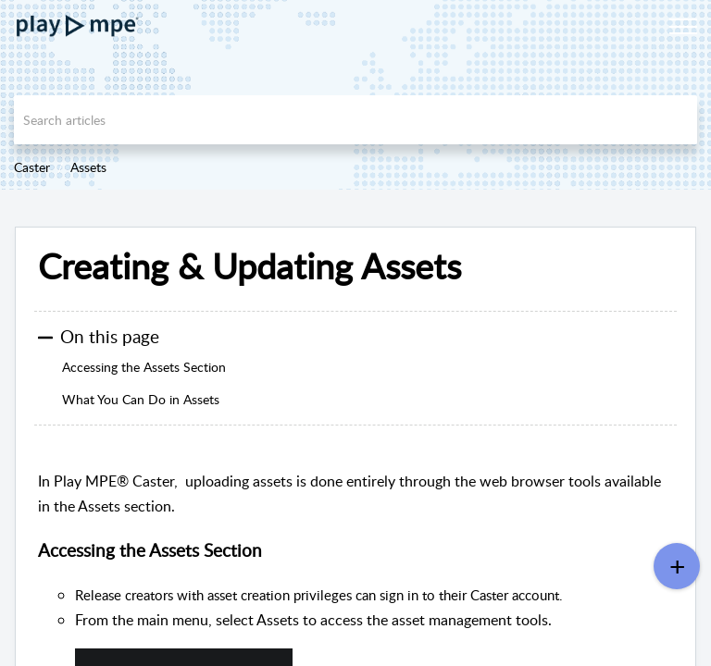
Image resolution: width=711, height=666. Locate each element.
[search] (355, 119)
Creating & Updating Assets (249, 266)
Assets (88, 167)
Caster (32, 167)
